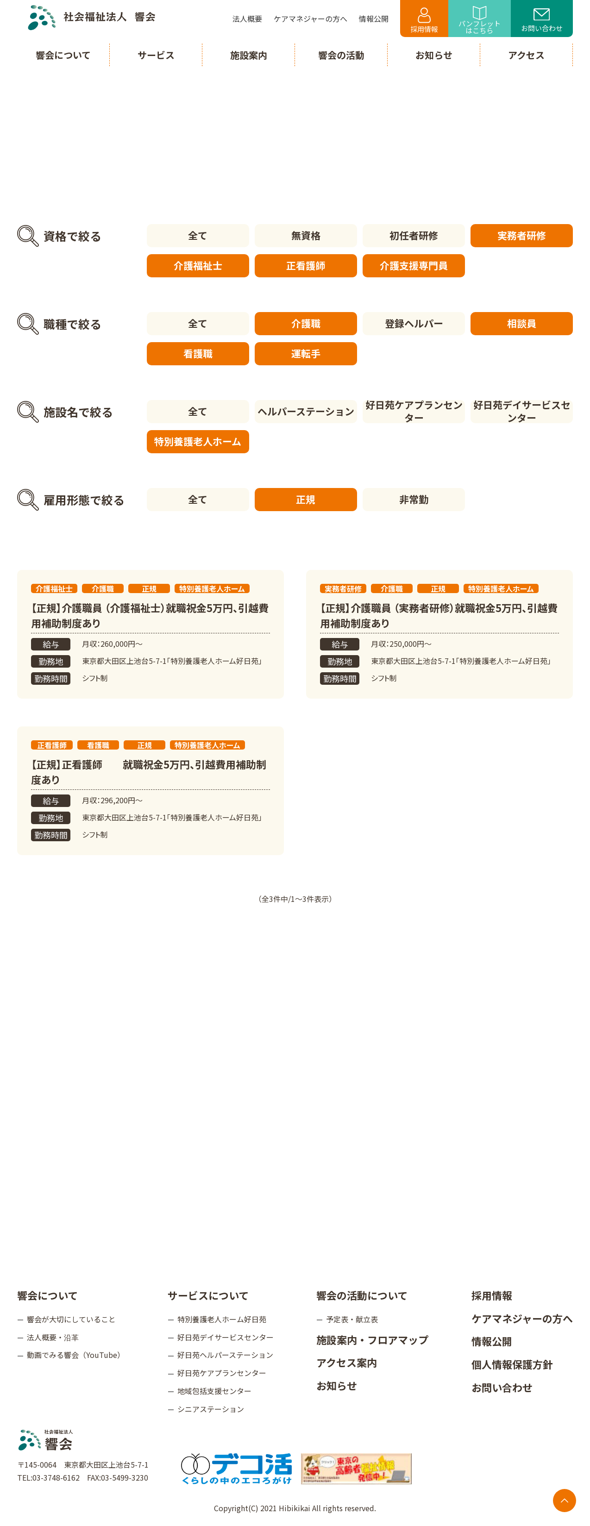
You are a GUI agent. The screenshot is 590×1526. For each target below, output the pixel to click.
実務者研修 (521, 235)
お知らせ (336, 1385)
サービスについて (208, 1295)
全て (197, 235)
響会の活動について (362, 1295)
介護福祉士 (198, 265)
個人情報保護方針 (512, 1364)
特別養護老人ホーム (197, 441)
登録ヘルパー (414, 323)
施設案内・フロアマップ (372, 1339)
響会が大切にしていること (71, 1319)
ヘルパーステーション (305, 411)
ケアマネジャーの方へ (522, 1318)
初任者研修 (413, 235)
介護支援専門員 (414, 265)
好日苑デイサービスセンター (522, 411)
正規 (305, 499)
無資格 (305, 235)
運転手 (305, 353)
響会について (47, 1295)
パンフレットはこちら (479, 20)
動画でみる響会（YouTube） (76, 1354)
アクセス (526, 55)
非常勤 (413, 499)
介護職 (305, 323)
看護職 (198, 353)
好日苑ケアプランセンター (414, 411)
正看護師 (305, 265)
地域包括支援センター (214, 1390)
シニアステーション (210, 1408)
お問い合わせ (542, 20)
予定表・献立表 (352, 1319)
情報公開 (491, 1340)
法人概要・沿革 (53, 1337)
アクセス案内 (346, 1362)
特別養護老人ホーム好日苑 (221, 1319)
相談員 (521, 323)
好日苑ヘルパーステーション (225, 1354)
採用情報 (424, 20)
